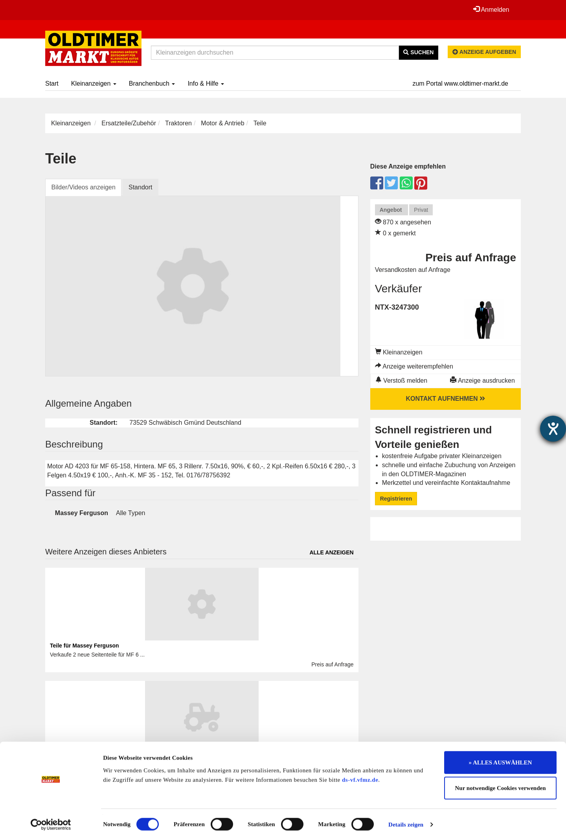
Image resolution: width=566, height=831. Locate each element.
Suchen (418, 52)
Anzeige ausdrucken (482, 380)
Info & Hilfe (205, 83)
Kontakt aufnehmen (445, 398)
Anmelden (491, 9)
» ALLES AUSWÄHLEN (500, 753)
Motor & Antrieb (222, 123)
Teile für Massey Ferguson (84, 645)
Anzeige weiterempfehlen (414, 366)
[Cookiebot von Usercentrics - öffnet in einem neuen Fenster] (51, 816)
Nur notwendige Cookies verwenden (500, 779)
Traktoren (178, 123)
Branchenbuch (152, 83)
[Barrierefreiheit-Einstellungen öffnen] (553, 429)
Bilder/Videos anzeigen (83, 187)
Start (52, 83)
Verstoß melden (401, 380)
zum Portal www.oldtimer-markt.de (460, 83)
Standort (141, 187)
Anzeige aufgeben (484, 52)
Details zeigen (405, 816)
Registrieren (396, 498)
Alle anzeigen (331, 552)
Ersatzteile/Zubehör (128, 123)
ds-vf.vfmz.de (360, 771)
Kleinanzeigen (93, 83)
